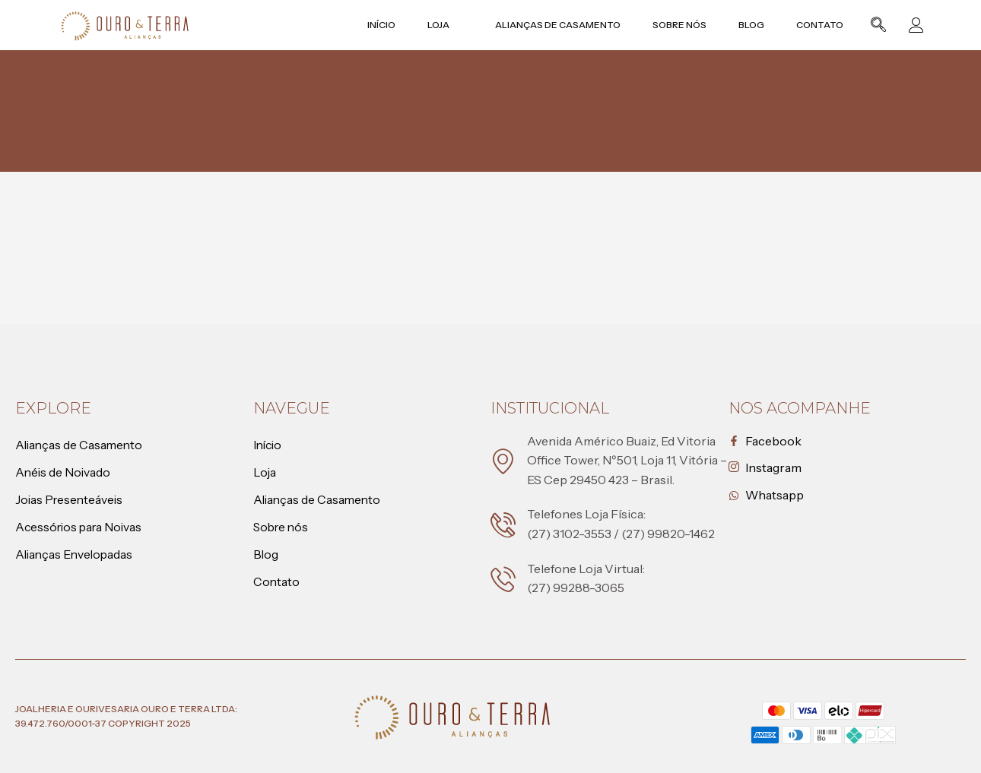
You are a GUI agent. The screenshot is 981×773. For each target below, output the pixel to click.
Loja (456, 24)
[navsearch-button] (878, 27)
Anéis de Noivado (64, 472)
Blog (757, 24)
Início (393, 24)
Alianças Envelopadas (76, 554)
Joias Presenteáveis (70, 500)
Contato (824, 24)
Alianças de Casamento (567, 24)
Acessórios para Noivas (81, 527)
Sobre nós (687, 24)
